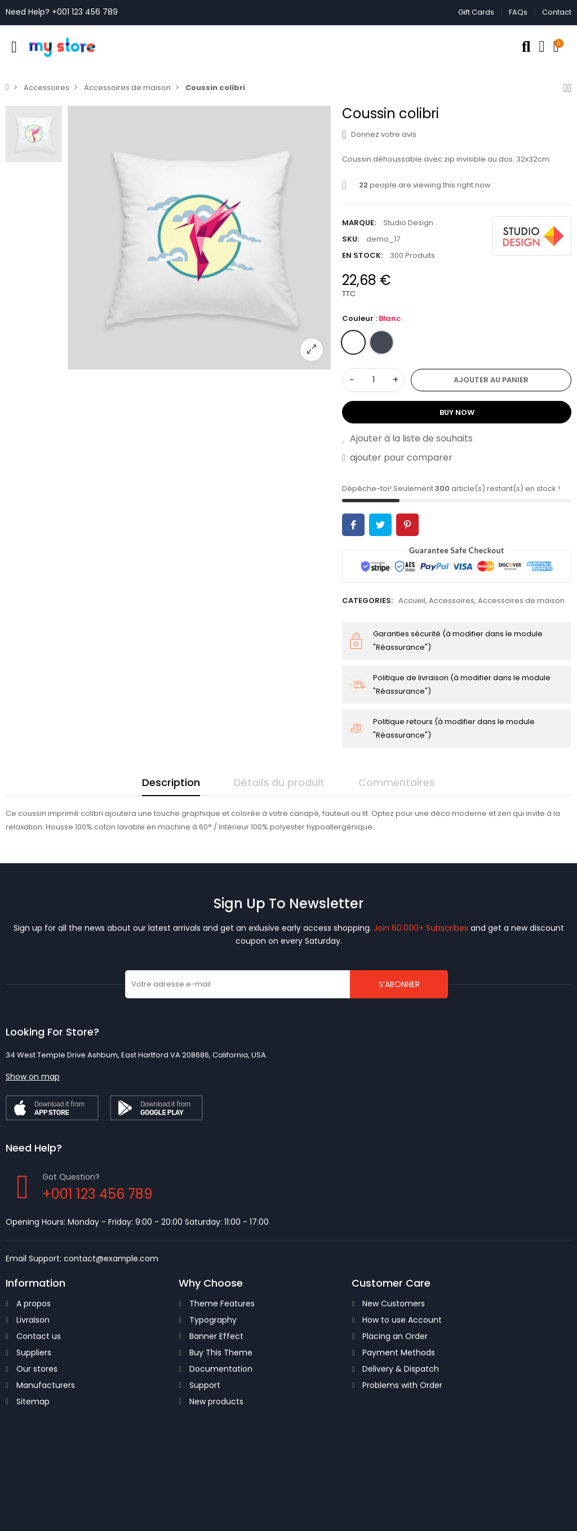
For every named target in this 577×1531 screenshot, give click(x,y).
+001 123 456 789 (85, 11)
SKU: (350, 239)
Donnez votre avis (379, 134)
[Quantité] (373, 380)
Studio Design (408, 222)
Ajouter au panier (491, 379)
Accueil (411, 600)
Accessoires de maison (521, 600)
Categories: (367, 600)
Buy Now (457, 412)
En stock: (362, 255)
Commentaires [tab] (396, 782)
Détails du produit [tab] (279, 782)
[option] (199, 237)
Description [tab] (171, 782)
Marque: (359, 222)
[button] (33, 1077)
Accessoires (451, 600)
